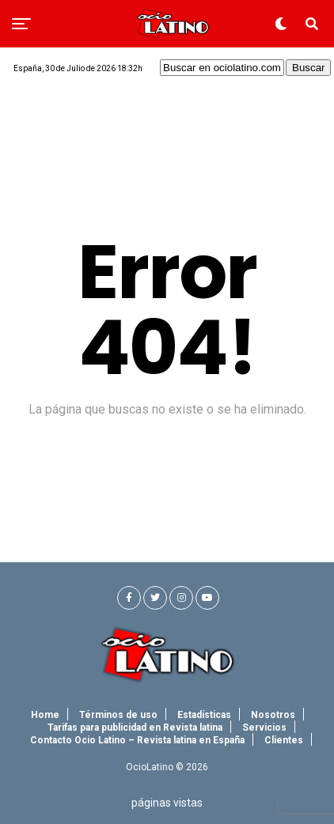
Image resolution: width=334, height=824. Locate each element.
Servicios (264, 727)
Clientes (283, 740)
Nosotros (273, 714)
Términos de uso (118, 714)
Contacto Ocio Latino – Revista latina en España (137, 740)
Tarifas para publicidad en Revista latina (134, 727)
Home (45, 714)
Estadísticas (204, 714)
